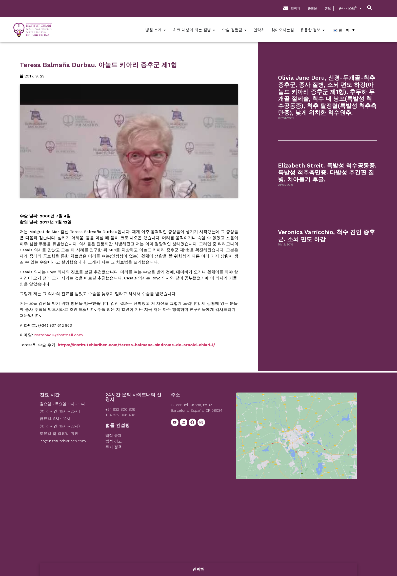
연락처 (198, 569)
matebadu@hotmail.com (58, 336)
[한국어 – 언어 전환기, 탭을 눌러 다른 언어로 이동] (343, 30)
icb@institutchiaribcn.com (63, 443)
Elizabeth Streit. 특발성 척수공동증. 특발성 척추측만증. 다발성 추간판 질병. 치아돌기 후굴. (327, 172)
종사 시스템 (350, 8)
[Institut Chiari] (296, 432)
